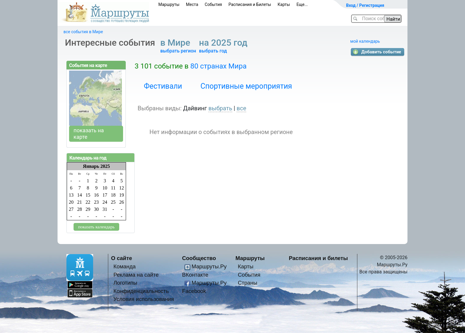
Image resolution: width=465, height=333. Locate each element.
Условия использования (143, 299)
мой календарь (365, 41)
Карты (284, 4)
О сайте (121, 258)
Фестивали (163, 86)
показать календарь (96, 226)
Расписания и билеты (318, 258)
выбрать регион (178, 51)
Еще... (302, 4)
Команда (124, 266)
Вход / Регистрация (365, 5)
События (213, 4)
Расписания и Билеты (249, 4)
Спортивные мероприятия (246, 86)
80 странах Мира (218, 66)
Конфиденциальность (141, 291)
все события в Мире (83, 31)
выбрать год (213, 51)
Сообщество (199, 258)
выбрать (220, 108)
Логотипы (125, 283)
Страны (247, 283)
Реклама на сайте (136, 275)
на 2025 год (224, 42)
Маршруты (168, 4)
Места (192, 4)
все (241, 108)
